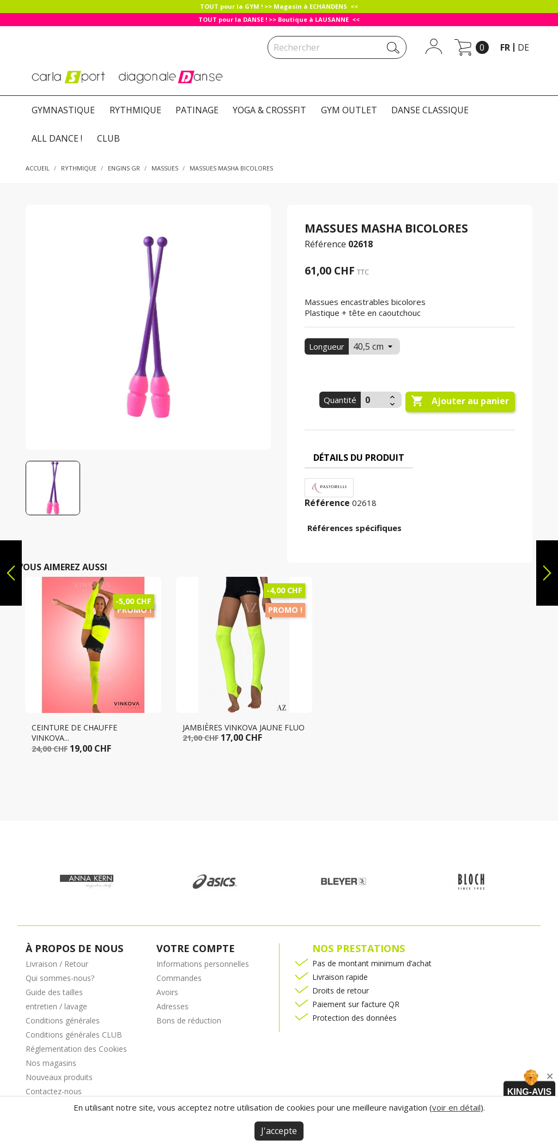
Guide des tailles (54, 992)
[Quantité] (374, 400)
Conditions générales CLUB (74, 1034)
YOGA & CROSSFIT (269, 110)
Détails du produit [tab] (358, 458)
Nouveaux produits (59, 1077)
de (523, 47)
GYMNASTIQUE (63, 110)
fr (505, 47)
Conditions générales (63, 1020)
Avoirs (167, 992)
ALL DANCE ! (57, 138)
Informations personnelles (202, 964)
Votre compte (195, 948)
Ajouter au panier (460, 401)
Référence (325, 244)
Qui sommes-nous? (60, 978)
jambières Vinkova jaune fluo (244, 727)
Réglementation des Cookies (76, 1049)
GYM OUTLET (349, 110)
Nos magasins (51, 1063)
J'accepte (279, 1131)
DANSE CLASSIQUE (430, 110)
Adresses (172, 1006)
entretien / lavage (56, 1006)
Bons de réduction (188, 1020)
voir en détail (456, 1107)
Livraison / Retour (57, 964)
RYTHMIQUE (135, 110)
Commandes (179, 978)
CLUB (108, 138)
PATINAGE (197, 110)
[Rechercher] (337, 47)
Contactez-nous (54, 1091)
